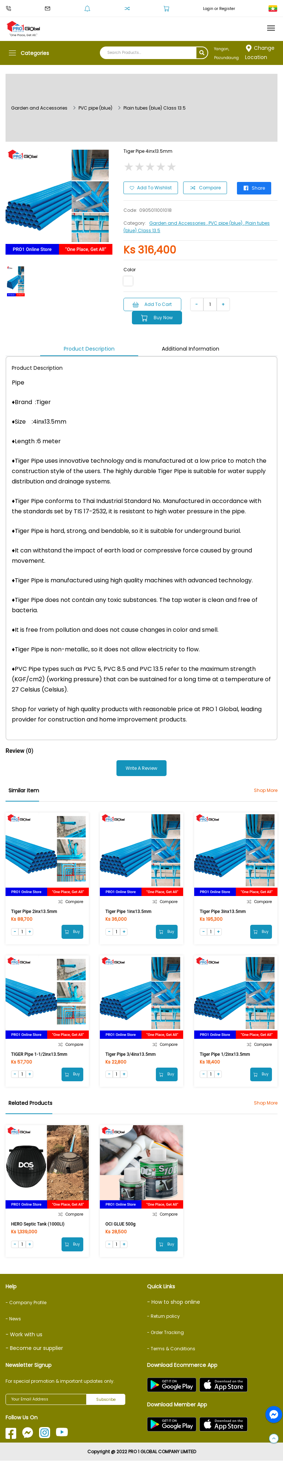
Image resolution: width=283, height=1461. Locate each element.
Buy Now (157, 317)
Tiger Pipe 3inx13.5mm (223, 911)
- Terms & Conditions (171, 1349)
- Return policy (163, 1316)
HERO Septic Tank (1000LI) (37, 1224)
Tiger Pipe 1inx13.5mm (128, 911)
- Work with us (24, 1334)
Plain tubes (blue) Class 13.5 (154, 108)
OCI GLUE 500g (120, 1224)
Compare (205, 188)
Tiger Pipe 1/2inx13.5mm (225, 1054)
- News (13, 1319)
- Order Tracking (165, 1333)
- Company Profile (26, 1302)
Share (254, 188)
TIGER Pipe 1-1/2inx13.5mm (39, 1054)
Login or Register (219, 8)
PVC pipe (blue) (95, 108)
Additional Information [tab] (190, 348)
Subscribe (106, 1400)
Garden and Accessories (39, 108)
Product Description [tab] (89, 348)
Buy (72, 931)
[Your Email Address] (46, 1399)
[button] (273, 1438)
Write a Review (141, 768)
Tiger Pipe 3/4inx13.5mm (130, 1054)
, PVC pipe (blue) (225, 223)
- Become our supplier (34, 1348)
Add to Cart (152, 304)
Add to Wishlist (151, 188)
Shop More (265, 790)
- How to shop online (173, 1302)
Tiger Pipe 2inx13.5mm (34, 911)
